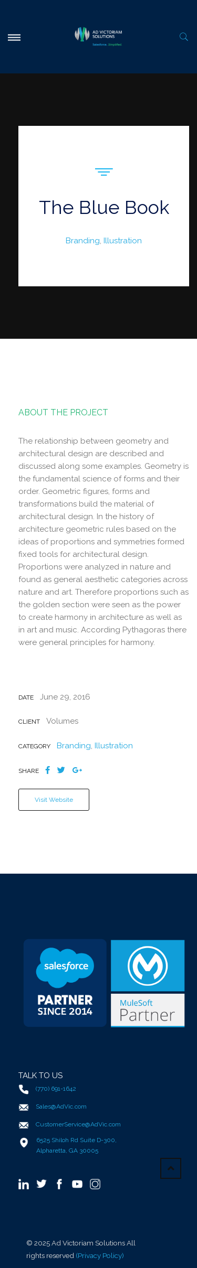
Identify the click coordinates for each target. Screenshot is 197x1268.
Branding (83, 240)
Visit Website (54, 799)
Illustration (122, 240)
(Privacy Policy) (100, 1255)
